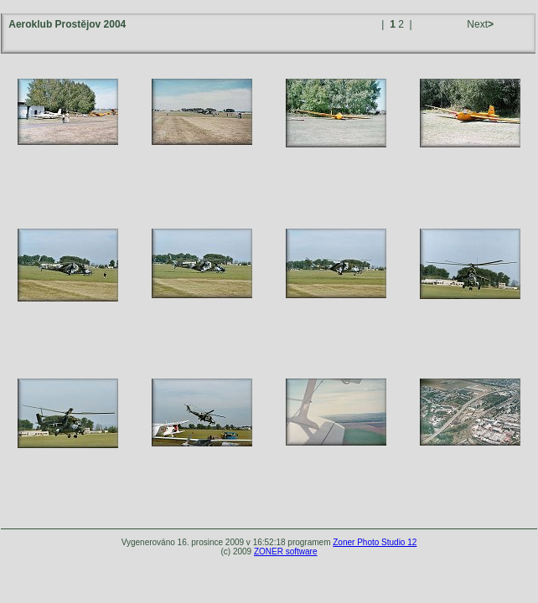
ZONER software (286, 551)
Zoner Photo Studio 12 (374, 542)
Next (479, 24)
